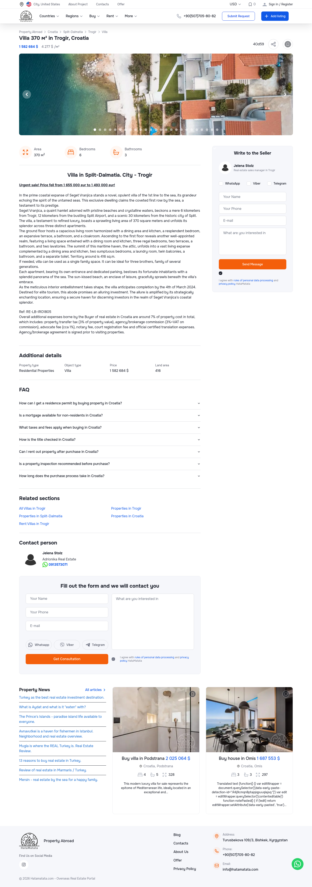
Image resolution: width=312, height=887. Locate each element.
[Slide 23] (207, 129)
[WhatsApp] (298, 864)
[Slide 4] (110, 129)
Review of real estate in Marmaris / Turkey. (53, 770)
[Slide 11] (146, 129)
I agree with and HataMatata (154, 659)
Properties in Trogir (126, 508)
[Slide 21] (196, 129)
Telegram (280, 183)
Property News (34, 689)
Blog (177, 835)
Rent (112, 16)
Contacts (102, 4)
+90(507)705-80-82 (239, 855)
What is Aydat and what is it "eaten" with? (52, 707)
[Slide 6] (120, 129)
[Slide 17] (176, 129)
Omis (258, 766)
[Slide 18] (181, 129)
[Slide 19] (186, 129)
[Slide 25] (217, 129)
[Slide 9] (135, 129)
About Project (77, 4)
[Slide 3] (105, 129)
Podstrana (165, 766)
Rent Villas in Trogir (34, 524)
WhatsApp (232, 183)
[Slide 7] (125, 129)
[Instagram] (23, 864)
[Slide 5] (115, 129)
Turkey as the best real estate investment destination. (61, 697)
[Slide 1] (95, 129)
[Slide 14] (161, 129)
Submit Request (238, 16)
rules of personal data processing (155, 657)
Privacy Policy (184, 869)
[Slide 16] (171, 129)
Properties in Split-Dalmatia (40, 516)
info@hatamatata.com (240, 869)
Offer (121, 4)
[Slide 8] (130, 129)
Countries (49, 16)
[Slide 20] (191, 129)
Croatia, (149, 766)
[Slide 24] (212, 129)
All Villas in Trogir (32, 508)
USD (235, 4)
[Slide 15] (166, 129)
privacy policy (227, 284)
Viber (256, 183)
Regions (74, 16)
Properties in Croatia (127, 516)
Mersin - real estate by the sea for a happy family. (58, 780)
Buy (94, 16)
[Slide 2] (100, 129)
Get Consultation (66, 659)
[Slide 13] (156, 129)
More (131, 16)
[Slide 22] (202, 129)
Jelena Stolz (52, 553)
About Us (180, 852)
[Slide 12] (151, 129)
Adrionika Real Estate (59, 559)
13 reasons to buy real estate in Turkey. (50, 760)
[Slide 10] (140, 129)
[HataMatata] (29, 840)
